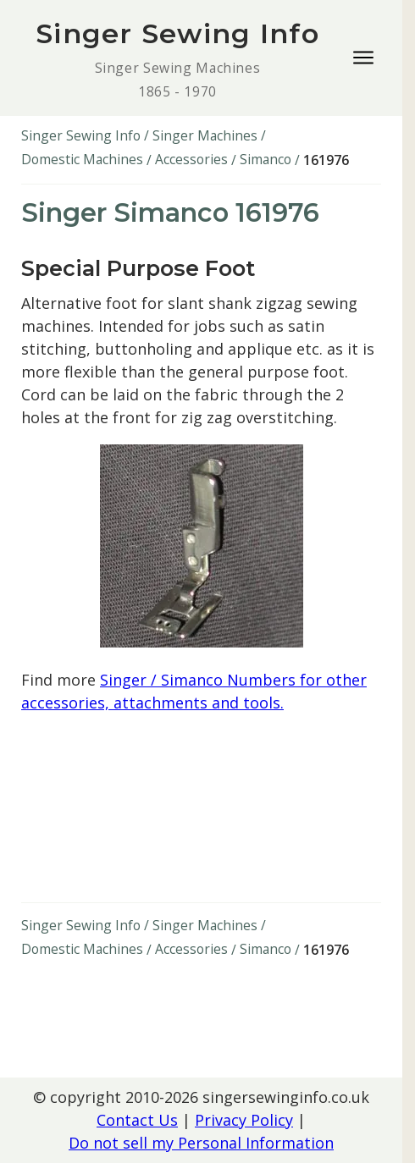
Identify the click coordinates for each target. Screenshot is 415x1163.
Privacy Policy (244, 1120)
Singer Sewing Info (81, 135)
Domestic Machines (82, 159)
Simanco (265, 159)
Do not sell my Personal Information (201, 1143)
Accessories (191, 159)
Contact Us (137, 1120)
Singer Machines (204, 135)
